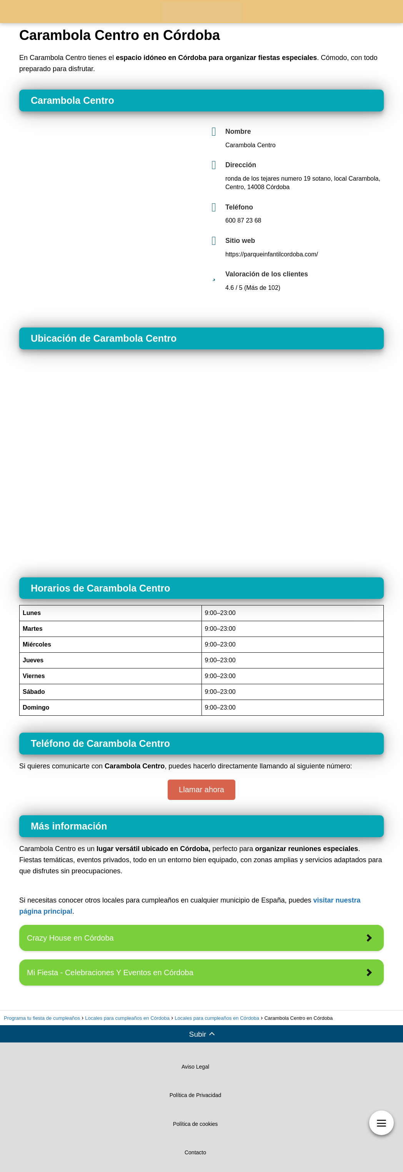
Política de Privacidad (195, 1095)
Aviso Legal (195, 1067)
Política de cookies (195, 1124)
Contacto (195, 1152)
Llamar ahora (201, 789)
